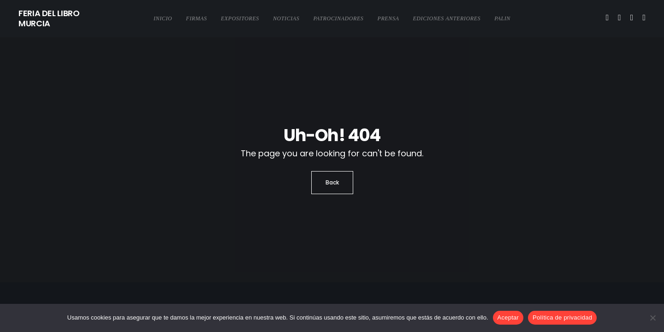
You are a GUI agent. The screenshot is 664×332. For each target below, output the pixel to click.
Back (332, 182)
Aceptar (508, 317)
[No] (652, 317)
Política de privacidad (562, 317)
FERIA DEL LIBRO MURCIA (49, 18)
